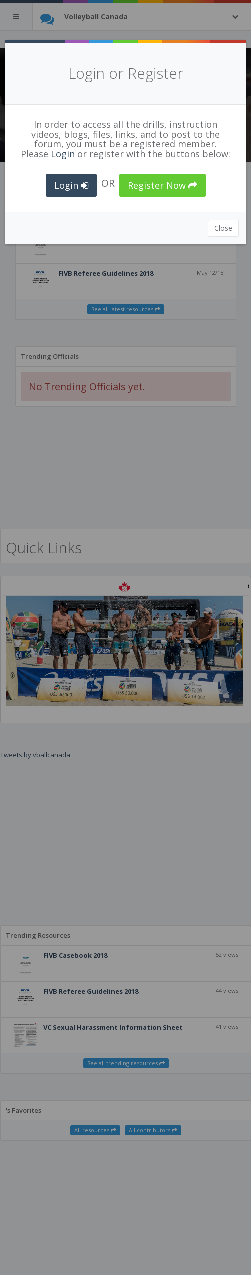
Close (223, 228)
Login (63, 154)
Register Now (162, 185)
